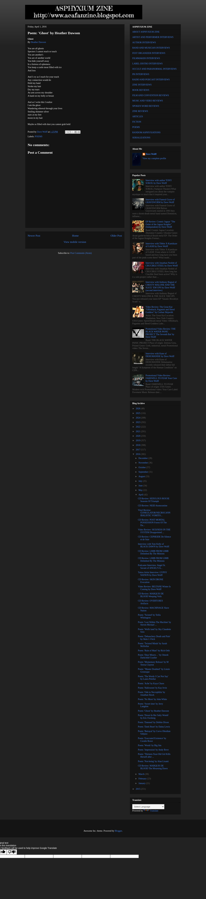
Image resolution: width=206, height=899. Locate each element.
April (141, 494)
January (142, 783)
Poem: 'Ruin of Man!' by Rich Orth (154, 650)
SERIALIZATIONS (141, 137)
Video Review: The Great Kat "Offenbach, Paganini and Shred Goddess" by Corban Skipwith (160, 310)
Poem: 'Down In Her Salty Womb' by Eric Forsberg (153, 716)
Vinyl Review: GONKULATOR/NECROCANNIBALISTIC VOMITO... (154, 513)
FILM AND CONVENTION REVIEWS (150, 95)
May (140, 490)
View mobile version (75, 241)
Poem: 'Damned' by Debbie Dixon (153, 722)
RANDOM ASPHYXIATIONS (146, 132)
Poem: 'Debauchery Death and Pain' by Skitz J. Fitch (154, 637)
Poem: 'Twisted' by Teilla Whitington (149, 616)
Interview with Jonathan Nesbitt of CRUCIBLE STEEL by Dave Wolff (162, 264)
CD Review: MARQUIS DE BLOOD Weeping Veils (151, 595)
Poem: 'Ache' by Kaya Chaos (151, 683)
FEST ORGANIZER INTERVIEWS (148, 53)
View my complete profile (154, 158)
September (143, 472)
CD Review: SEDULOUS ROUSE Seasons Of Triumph (153, 499)
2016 (138, 454)
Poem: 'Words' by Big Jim (149, 745)
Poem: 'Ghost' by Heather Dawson (153, 711)
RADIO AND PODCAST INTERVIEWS (151, 79)
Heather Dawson (38, 42)
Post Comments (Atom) (81, 253)
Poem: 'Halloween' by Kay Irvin (152, 688)
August (141, 476)
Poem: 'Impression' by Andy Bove (153, 750)
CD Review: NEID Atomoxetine (152, 505)
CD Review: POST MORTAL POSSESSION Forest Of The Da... (152, 522)
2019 (138, 440)
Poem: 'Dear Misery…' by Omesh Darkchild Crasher (153, 656)
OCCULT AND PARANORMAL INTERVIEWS (154, 69)
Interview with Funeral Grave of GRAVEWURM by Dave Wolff (160, 201)
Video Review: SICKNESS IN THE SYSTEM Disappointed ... (154, 531)
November (143, 463)
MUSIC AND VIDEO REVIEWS (147, 100)
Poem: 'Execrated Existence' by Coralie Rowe (152, 739)
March (141, 774)
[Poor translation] (12, 852)
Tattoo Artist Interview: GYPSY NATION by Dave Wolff (152, 573)
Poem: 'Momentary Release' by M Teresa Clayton (153, 663)
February (142, 778)
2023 (138, 422)
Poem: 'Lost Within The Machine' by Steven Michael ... (154, 623)
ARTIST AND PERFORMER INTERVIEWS (152, 37)
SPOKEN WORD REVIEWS (145, 106)
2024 (138, 418)
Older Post (116, 235)
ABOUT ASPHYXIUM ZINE (145, 32)
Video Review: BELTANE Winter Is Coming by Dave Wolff (154, 588)
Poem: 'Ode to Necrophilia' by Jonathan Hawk (151, 693)
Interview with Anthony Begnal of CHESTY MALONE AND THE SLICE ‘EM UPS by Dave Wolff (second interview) (161, 286)
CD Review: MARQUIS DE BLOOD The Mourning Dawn (153, 767)
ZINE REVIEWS (140, 111)
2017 (138, 449)
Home (75, 235)
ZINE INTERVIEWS (142, 85)
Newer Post (34, 235)
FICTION (136, 122)
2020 (138, 436)
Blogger (118, 831)
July (140, 481)
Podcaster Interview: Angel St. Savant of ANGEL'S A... (151, 566)
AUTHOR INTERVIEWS (144, 42)
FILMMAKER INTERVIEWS (146, 58)
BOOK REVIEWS (140, 90)
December (143, 458)
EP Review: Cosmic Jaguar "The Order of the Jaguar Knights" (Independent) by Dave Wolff (160, 224)
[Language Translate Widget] (148, 806)
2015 (138, 789)
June (140, 485)
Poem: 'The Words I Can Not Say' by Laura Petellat (153, 677)
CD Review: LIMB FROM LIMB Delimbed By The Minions (153, 552)
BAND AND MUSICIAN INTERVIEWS (151, 48)
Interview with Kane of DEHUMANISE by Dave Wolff (160, 355)
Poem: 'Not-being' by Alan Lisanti (153, 761)
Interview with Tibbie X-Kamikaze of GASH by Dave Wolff (161, 245)
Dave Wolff (151, 154)
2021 (138, 431)
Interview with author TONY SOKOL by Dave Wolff (159, 181)
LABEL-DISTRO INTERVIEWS (147, 63)
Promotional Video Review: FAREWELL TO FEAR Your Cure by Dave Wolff (161, 378)
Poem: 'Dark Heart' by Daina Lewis (154, 726)
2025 (138, 413)
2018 (138, 445)
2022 (138, 427)
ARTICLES (137, 116)
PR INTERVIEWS (140, 74)
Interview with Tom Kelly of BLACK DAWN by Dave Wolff (153, 545)
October (142, 467)
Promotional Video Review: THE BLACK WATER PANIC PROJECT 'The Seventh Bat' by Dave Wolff (161, 333)
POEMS (38, 136)
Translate (151, 811)
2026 (138, 408)
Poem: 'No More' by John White (152, 699)
